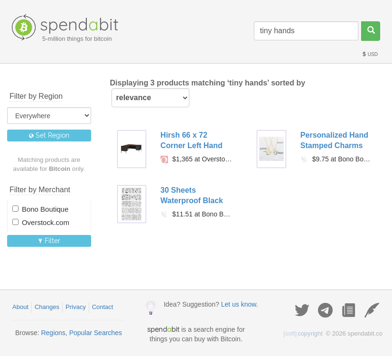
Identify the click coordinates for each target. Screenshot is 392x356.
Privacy (75, 306)
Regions (53, 333)
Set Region (49, 135)
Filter (49, 240)
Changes (47, 306)
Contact (102, 306)
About (20, 306)
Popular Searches (95, 333)
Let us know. (239, 304)
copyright (303, 333)
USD (370, 54)
